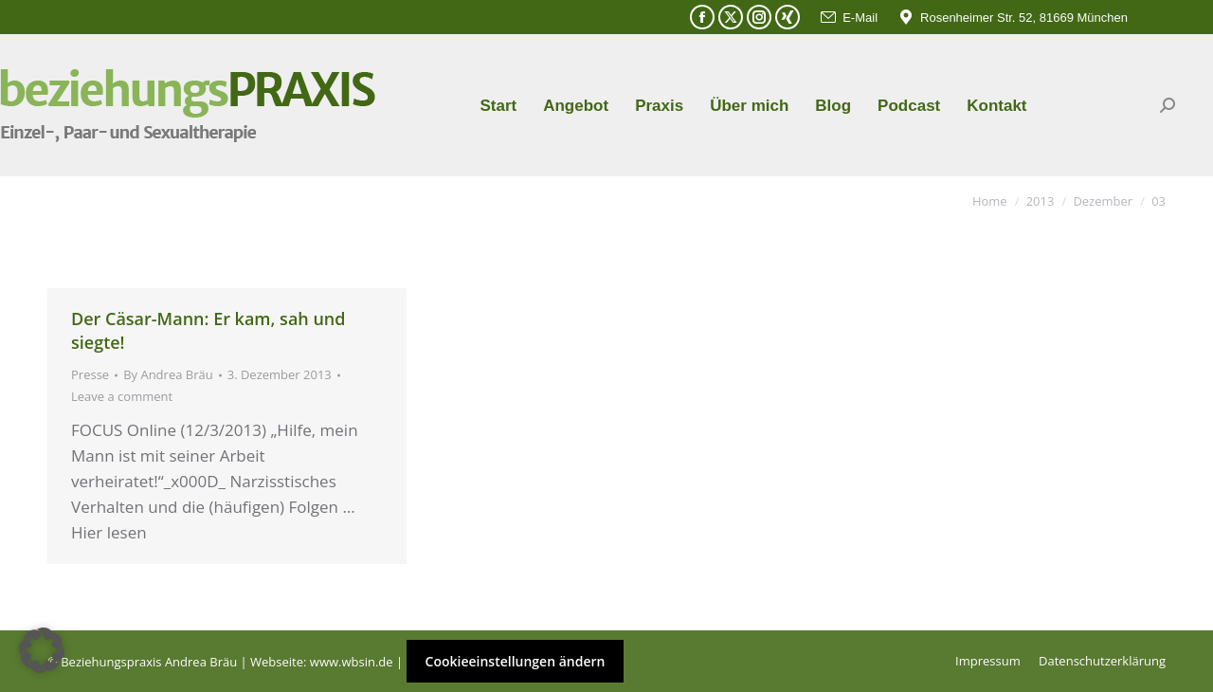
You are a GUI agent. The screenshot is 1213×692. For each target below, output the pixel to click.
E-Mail (848, 18)
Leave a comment (121, 396)
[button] (41, 650)
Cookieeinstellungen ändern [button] (515, 661)
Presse (90, 374)
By (168, 374)
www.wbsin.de (351, 661)
